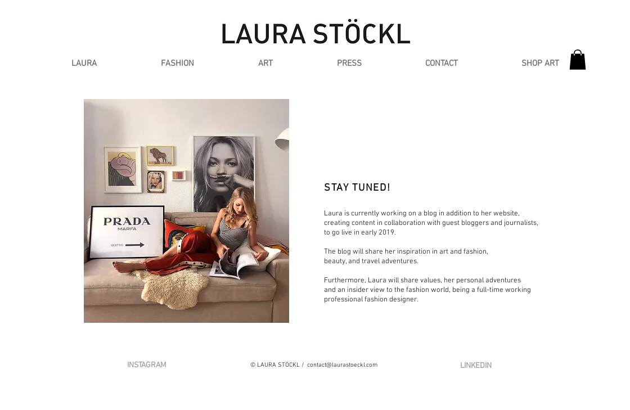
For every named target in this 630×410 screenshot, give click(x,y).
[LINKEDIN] (475, 366)
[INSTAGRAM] (147, 365)
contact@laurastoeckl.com (342, 365)
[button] (177, 64)
